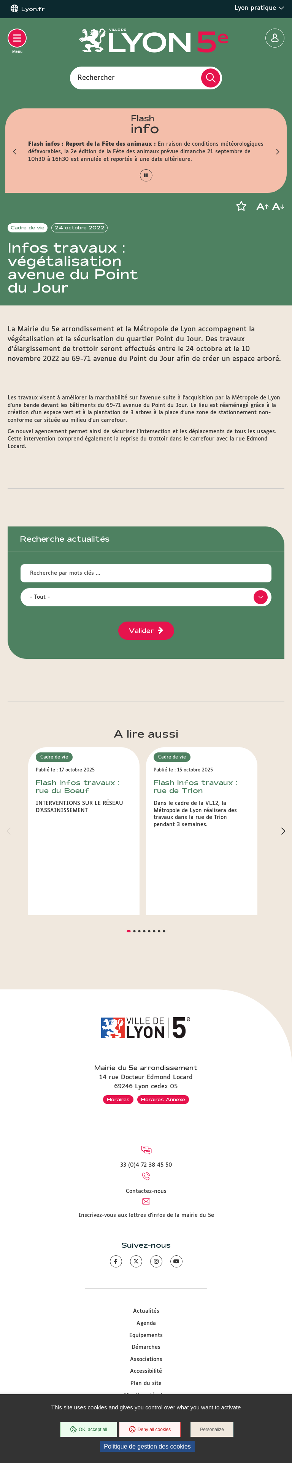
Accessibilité (146, 1371)
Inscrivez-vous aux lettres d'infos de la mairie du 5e (146, 1215)
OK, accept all (88, 1429)
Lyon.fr (33, 9)
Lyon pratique (259, 8)
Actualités (146, 1311)
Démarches (146, 1347)
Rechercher (96, 77)
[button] (15, 151)
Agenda (146, 1323)
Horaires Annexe (163, 1099)
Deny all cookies (150, 1429)
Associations (146, 1359)
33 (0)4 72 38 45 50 (146, 1165)
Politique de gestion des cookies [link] (147, 1446)
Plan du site (146, 1383)
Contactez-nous (146, 1191)
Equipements (146, 1335)
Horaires (118, 1099)
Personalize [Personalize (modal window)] (212, 1429)
